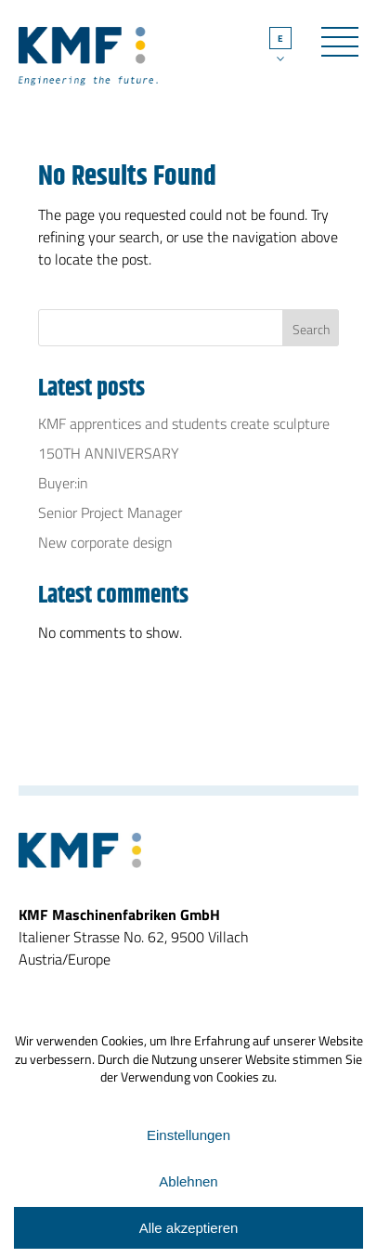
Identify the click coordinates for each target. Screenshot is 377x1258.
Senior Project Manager (110, 512)
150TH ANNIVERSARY (108, 453)
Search (311, 329)
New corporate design (105, 542)
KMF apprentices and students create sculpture (184, 423)
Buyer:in (63, 483)
